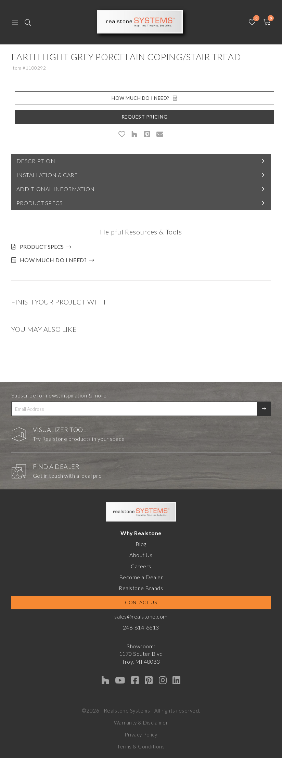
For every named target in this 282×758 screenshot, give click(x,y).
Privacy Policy (141, 734)
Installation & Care (47, 175)
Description (35, 161)
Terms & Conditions (141, 746)
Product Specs (39, 203)
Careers (141, 566)
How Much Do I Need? (144, 98)
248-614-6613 (141, 627)
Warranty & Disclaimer (141, 722)
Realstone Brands (141, 588)
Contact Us (141, 602)
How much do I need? (53, 260)
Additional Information (55, 189)
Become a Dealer (141, 577)
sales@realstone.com (141, 616)
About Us (140, 555)
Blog (141, 544)
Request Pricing (144, 117)
